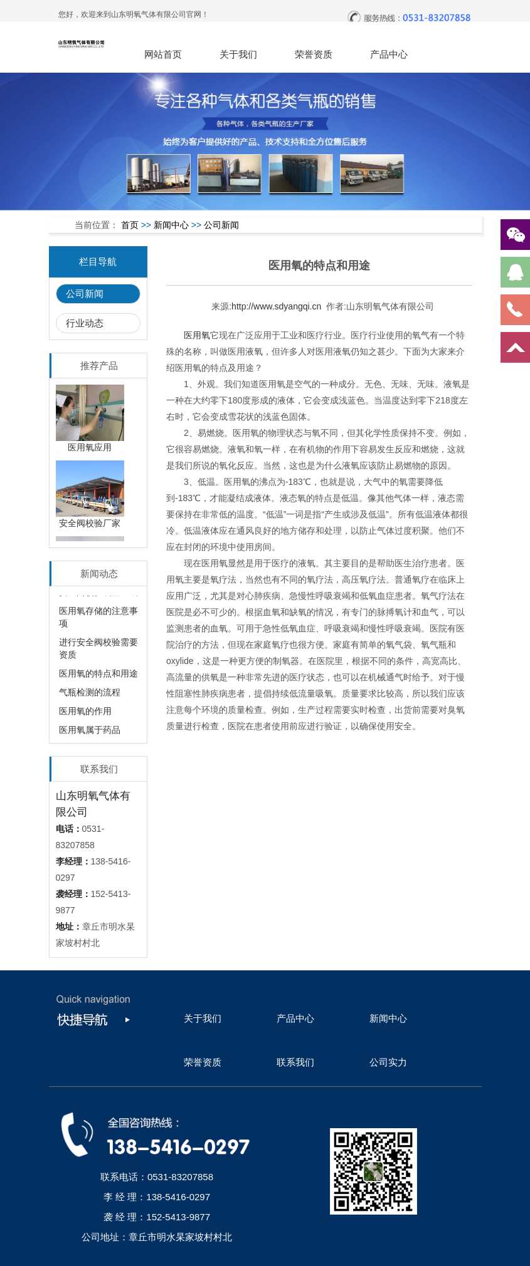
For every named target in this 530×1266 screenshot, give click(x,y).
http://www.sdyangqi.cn (276, 306)
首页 (130, 225)
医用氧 (197, 335)
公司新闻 (221, 225)
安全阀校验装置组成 (98, 596)
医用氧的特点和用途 (98, 677)
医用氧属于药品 (89, 734)
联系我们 (295, 1062)
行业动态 (84, 323)
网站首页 (163, 54)
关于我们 (238, 54)
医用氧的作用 (85, 715)
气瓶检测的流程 (89, 696)
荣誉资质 (313, 54)
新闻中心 (171, 225)
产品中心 (389, 54)
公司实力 (388, 1062)
